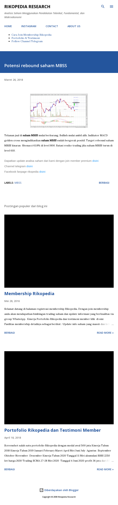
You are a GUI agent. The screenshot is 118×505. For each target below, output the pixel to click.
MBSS (17, 182)
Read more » (105, 332)
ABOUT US (73, 26)
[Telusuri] (103, 6)
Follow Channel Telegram (27, 41)
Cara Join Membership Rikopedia (31, 34)
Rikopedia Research (27, 6)
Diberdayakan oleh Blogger (59, 490)
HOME (8, 26)
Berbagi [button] (104, 182)
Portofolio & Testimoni (26, 38)
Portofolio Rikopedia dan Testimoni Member (52, 430)
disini (95, 160)
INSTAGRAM (28, 26)
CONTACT (52, 26)
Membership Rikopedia (29, 293)
